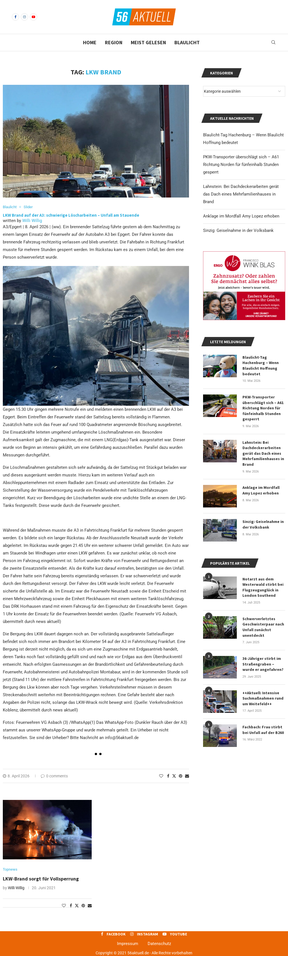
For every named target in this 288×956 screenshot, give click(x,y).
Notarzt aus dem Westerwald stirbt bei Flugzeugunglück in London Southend (263, 587)
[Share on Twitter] (174, 775)
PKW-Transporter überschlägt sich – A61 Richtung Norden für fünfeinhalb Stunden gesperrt (241, 164)
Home (89, 42)
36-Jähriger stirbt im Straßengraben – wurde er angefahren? (263, 664)
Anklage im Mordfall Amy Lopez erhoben (241, 216)
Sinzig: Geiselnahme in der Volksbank (238, 230)
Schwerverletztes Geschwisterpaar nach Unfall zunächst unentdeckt (263, 627)
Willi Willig (32, 220)
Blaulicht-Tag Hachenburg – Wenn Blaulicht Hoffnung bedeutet (260, 365)
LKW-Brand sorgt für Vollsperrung (41, 878)
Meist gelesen (148, 42)
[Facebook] (15, 17)
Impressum (127, 943)
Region (113, 42)
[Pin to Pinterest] (180, 776)
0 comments (54, 776)
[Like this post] (161, 776)
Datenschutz (159, 943)
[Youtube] (33, 17)
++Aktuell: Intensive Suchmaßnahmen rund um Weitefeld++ (263, 698)
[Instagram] (24, 17)
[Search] (273, 42)
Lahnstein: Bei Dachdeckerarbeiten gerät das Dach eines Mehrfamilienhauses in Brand (241, 194)
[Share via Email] (187, 776)
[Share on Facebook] (168, 776)
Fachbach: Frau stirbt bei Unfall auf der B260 (263, 729)
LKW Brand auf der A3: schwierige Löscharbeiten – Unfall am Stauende (71, 215)
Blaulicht (187, 42)
